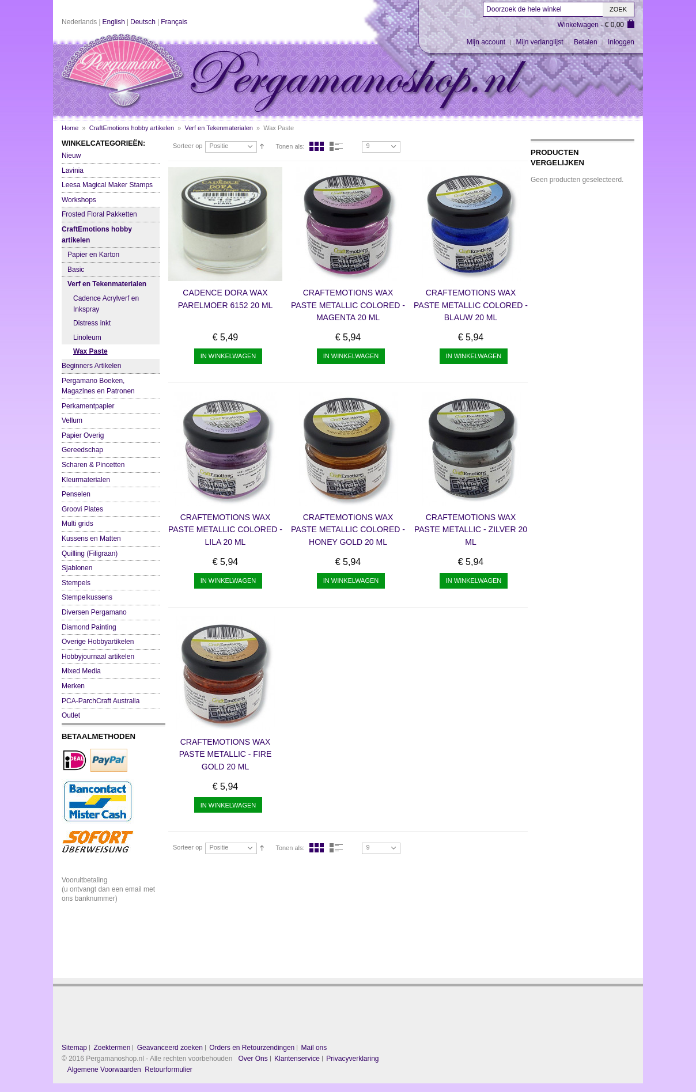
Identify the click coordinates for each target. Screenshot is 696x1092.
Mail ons (314, 1048)
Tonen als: (289, 146)
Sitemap (74, 1048)
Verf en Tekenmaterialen (218, 127)
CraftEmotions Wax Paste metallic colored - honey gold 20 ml (348, 530)
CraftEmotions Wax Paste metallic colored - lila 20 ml (225, 530)
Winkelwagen (578, 25)
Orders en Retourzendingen (251, 1048)
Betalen (585, 42)
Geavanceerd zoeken (170, 1048)
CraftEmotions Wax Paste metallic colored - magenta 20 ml (348, 305)
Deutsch (143, 22)
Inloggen (621, 42)
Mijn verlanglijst (539, 42)
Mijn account (486, 42)
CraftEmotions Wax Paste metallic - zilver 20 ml (470, 530)
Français (174, 22)
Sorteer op (187, 145)
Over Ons (252, 1059)
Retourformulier (168, 1070)
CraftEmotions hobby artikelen (131, 127)
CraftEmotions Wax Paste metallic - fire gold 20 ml (225, 754)
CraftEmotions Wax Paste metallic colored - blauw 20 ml (471, 305)
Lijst (336, 146)
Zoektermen (111, 1048)
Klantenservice (297, 1059)
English (114, 22)
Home (70, 127)
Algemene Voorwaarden (104, 1070)
